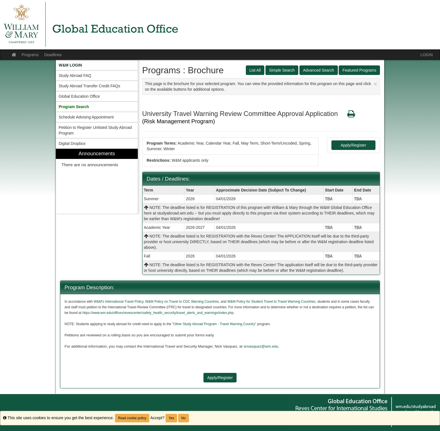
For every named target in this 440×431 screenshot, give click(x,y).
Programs (30, 55)
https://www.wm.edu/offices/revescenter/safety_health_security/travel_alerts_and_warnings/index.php (157, 313)
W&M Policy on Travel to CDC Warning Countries (182, 302)
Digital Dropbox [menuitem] (72, 143)
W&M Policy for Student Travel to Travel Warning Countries (271, 302)
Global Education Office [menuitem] (79, 96)
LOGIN (426, 55)
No (183, 418)
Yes (171, 418)
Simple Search (282, 70)
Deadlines (53, 55)
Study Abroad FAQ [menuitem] (75, 75)
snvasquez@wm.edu (261, 346)
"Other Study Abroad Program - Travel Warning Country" (214, 324)
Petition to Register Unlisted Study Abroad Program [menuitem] (95, 130)
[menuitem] (97, 65)
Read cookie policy (132, 418)
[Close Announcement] (375, 84)
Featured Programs (359, 70)
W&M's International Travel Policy (118, 302)
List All (255, 70)
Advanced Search (318, 70)
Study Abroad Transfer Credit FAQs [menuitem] (89, 86)
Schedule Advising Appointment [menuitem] (86, 117)
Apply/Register (353, 145)
